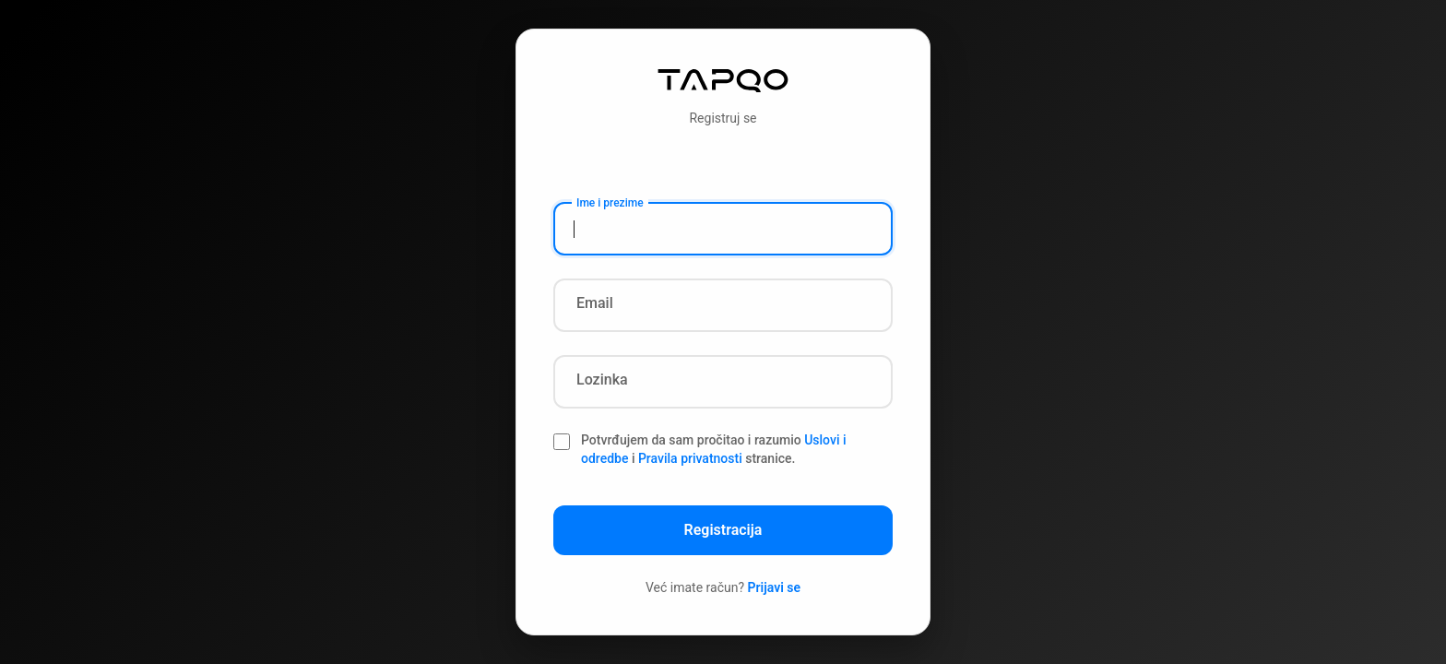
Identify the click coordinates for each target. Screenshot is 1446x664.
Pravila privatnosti (690, 458)
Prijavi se (774, 587)
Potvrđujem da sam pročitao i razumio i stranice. (714, 449)
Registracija (723, 530)
